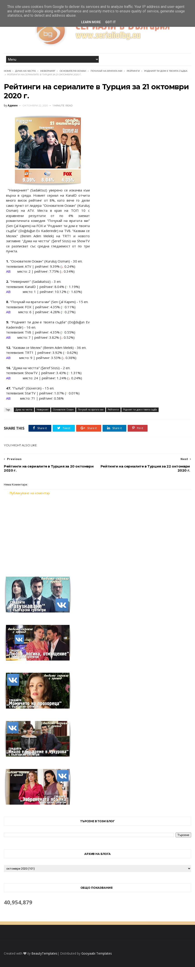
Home (7, 70)
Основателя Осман (73, 70)
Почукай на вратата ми (106, 70)
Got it (110, 22)
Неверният (47, 70)
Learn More (91, 22)
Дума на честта (25, 70)
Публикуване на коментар (29, 493)
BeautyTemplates (44, 953)
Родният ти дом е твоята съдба (165, 70)
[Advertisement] (97, 533)
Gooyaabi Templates (96, 953)
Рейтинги (133, 70)
